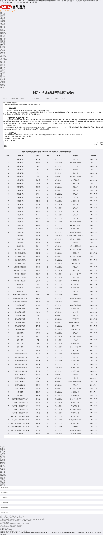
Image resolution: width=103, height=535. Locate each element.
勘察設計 (2, 460)
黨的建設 (2, 62)
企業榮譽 (2, 21)
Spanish (14, 11)
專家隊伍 (2, 52)
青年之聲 (2, 67)
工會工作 (2, 66)
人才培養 (2, 53)
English (7, 11)
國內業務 (2, 30)
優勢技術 (2, 40)
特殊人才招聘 (3, 59)
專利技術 (2, 44)
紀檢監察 (2, 64)
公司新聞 (2, 24)
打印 (63, 98)
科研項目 (2, 43)
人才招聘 (2, 453)
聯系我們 (2, 73)
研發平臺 (2, 47)
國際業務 (2, 32)
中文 (1, 11)
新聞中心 (2, 23)
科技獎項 (2, 41)
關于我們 (2, 14)
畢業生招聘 (3, 56)
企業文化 (2, 69)
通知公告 (2, 26)
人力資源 (2, 49)
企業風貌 (2, 72)
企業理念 (2, 70)
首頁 (1, 12)
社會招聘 (2, 58)
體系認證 (2, 20)
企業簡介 (2, 15)
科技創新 (2, 37)
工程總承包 (3, 33)
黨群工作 (2, 61)
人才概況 (2, 50)
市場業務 (2, 27)
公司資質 (2, 18)
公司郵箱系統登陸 (5, 522)
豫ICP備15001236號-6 (39, 519)
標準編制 (2, 46)
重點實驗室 (3, 38)
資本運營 (2, 35)
